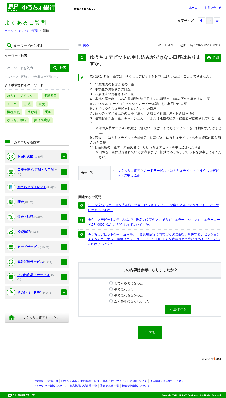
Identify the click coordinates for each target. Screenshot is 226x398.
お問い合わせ (213, 7)
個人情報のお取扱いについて (168, 381)
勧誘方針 (52, 381)
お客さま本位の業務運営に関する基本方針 (87, 381)
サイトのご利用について (131, 381)
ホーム (193, 7)
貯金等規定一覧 (109, 385)
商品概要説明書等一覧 (83, 385)
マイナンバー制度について (50, 385)
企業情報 (39, 381)
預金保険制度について (136, 385)
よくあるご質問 (28, 30)
